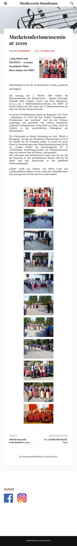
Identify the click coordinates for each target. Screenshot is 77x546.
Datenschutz (44, 541)
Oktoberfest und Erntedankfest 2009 (19, 441)
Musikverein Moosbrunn (38, 3)
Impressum (31, 541)
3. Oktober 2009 (46, 51)
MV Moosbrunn (22, 51)
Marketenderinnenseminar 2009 (37, 40)
